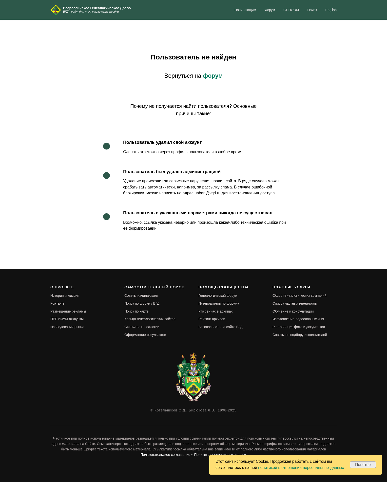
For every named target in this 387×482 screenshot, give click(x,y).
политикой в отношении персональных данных (301, 467)
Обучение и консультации (293, 311)
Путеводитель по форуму (218, 303)
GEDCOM (291, 10)
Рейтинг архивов (211, 319)
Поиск (312, 10)
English (331, 10)
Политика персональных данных (220, 455)
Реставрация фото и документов (298, 327)
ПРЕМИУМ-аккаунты (67, 319)
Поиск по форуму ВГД (141, 303)
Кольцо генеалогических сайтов (149, 319)
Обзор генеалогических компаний (299, 295)
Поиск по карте (136, 311)
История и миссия (64, 295)
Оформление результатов (145, 335)
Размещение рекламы (68, 311)
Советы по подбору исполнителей (299, 335)
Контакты (57, 303)
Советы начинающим (141, 295)
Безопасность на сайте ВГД (220, 327)
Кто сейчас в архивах (215, 311)
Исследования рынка (67, 327)
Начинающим (245, 10)
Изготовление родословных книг (298, 319)
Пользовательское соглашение (165, 455)
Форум (270, 10)
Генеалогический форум (217, 295)
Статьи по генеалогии (141, 327)
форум (213, 75)
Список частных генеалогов (294, 303)
